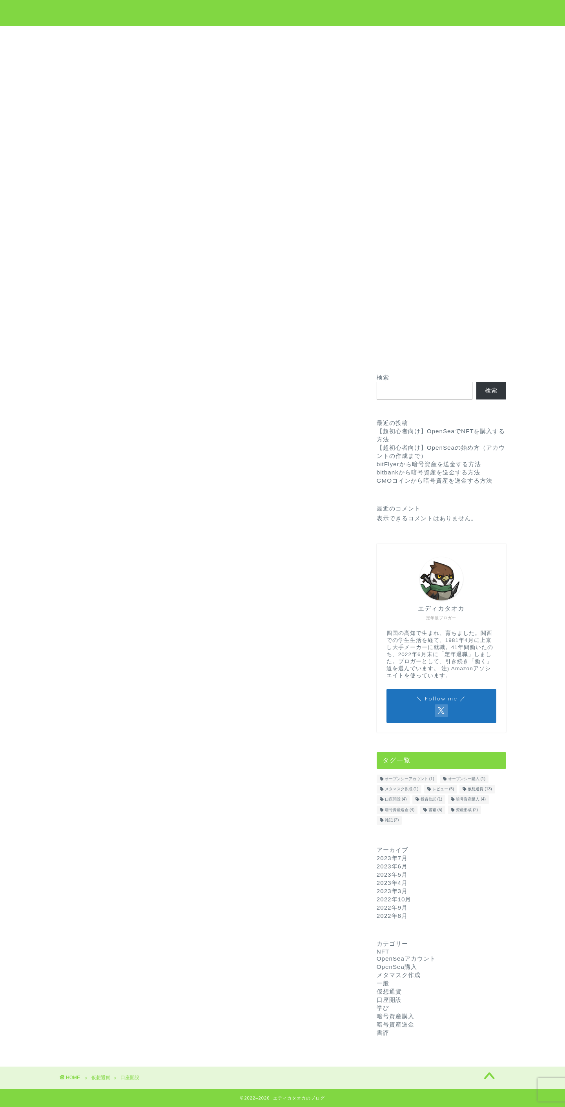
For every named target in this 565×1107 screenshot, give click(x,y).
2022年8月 (392, 915)
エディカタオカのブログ (282, 12)
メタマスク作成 (399, 975)
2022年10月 (394, 899)
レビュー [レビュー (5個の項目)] (443, 789)
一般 (383, 983)
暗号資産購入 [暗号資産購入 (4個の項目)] (471, 799)
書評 (383, 1032)
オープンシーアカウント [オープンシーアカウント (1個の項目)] (409, 779)
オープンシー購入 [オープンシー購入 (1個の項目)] (467, 779)
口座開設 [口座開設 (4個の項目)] (396, 799)
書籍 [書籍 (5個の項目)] (435, 810)
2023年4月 (392, 882)
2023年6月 (392, 866)
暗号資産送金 (395, 1024)
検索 (383, 377)
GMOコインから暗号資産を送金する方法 (434, 480)
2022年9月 (392, 907)
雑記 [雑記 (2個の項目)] (392, 820)
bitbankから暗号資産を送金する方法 (428, 472)
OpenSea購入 (397, 966)
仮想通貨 (244, 35)
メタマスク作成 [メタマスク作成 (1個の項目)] (402, 789)
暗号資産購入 (395, 1016)
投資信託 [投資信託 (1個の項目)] (432, 799)
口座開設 (389, 999)
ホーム (205, 35)
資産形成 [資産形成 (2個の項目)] (467, 810)
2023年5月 (392, 874)
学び (279, 35)
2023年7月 (392, 858)
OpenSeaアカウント (406, 958)
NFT (310, 35)
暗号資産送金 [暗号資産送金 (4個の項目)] (400, 810)
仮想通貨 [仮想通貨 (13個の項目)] (480, 789)
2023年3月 (392, 891)
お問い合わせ (352, 35)
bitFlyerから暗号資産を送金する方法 (429, 464)
